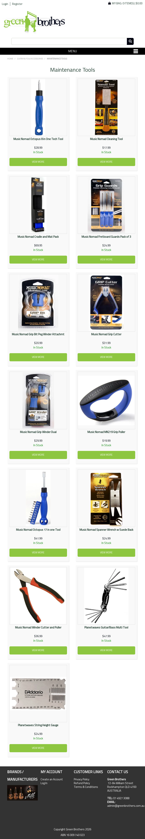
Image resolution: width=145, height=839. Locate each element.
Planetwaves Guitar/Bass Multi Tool (106, 627)
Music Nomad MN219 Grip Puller (106, 432)
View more (38, 162)
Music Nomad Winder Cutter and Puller (38, 627)
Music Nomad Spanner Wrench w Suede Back (106, 530)
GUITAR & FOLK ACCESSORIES (30, 58)
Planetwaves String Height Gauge (38, 725)
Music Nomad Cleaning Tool (106, 139)
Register (17, 4)
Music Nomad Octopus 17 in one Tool (38, 530)
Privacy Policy (81, 779)
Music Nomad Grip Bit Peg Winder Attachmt (38, 334)
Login (5, 4)
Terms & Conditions (86, 787)
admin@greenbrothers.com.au (125, 806)
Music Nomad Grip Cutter (106, 334)
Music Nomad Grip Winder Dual (38, 432)
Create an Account (52, 779)
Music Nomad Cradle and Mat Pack (38, 237)
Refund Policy (82, 783)
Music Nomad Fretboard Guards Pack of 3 (106, 237)
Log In (44, 783)
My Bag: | (127, 3)
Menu (72, 51)
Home (10, 58)
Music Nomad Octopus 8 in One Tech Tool (38, 139)
